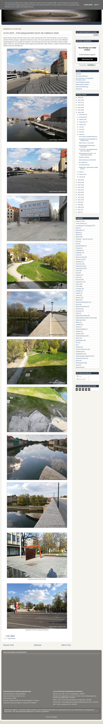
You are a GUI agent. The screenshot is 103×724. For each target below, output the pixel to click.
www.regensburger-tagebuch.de (25, 711)
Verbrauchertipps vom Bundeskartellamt (14, 694)
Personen (78, 311)
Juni (80, 129)
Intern (77, 270)
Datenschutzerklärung (82, 86)
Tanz (77, 342)
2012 (79, 197)
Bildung (78, 232)
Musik (77, 300)
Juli (80, 127)
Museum (78, 297)
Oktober (81, 119)
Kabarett (78, 275)
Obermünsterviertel (81, 306)
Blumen (78, 234)
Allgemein (78, 221)
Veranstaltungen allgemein (83, 356)
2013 (79, 194)
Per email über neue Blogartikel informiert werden (84, 79)
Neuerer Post (8, 645)
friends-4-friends (80, 257)
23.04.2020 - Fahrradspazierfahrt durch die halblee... (88, 150)
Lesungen (78, 288)
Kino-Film (78, 279)
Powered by (87, 65)
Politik (77, 313)
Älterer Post (66, 645)
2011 (79, 199)
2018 (79, 182)
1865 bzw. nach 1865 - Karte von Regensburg (66, 694)
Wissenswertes (80, 363)
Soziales (78, 333)
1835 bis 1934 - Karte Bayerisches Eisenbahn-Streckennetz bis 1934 (72, 702)
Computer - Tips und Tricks (83, 239)
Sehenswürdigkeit (81, 329)
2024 (79, 102)
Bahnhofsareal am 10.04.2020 (87, 160)
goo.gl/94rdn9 (44, 711)
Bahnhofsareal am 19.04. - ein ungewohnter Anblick (87, 154)
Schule (78, 327)
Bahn (77, 228)
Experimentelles (80, 246)
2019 (79, 180)
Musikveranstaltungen (82, 302)
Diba (77, 241)
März (80, 172)
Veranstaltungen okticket (83, 82)
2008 (79, 207)
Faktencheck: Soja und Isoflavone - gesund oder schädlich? (20, 702)
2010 (79, 202)
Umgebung (79, 351)
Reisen (78, 322)
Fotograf (78, 248)
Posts (79, 376)
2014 (79, 192)
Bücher (78, 237)
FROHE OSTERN (84, 157)
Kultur (77, 284)
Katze (77, 277)
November (82, 117)
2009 (79, 204)
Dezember (82, 114)
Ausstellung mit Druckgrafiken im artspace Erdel (88, 139)
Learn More (88, 5)
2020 (79, 112)
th (76, 344)
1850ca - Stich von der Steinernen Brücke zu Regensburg (69, 700)
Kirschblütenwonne (84, 165)
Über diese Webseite (81, 76)
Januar (81, 177)
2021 (79, 110)
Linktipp (78, 291)
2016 (79, 187)
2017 (79, 185)
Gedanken (79, 261)
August (81, 124)
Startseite (37, 645)
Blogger (55, 717)
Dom (77, 243)
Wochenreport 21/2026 (9, 698)
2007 (79, 209)
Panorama (79, 308)
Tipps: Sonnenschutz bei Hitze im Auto (14, 696)
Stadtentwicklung (80, 336)
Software (78, 331)
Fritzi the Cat (79, 259)
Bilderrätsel (79, 230)
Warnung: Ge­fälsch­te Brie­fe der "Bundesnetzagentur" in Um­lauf (21, 700)
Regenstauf (79, 320)
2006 (79, 212)
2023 (79, 105)
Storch (77, 338)
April (80, 134)
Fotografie (78, 252)
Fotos (77, 255)
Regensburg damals (81, 315)
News (77, 304)
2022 (79, 107)
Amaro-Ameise (80, 223)
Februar (81, 174)
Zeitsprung (79, 367)
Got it (96, 5)
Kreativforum (79, 282)
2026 (79, 97)
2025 (79, 100)
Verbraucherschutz (81, 358)
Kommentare (81, 379)
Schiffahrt (78, 324)
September (82, 122)
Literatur (78, 293)
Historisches (79, 266)
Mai (80, 132)
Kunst (77, 286)
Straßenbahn (79, 340)
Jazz (77, 273)
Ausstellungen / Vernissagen (84, 225)
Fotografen (79, 250)
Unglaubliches (80, 353)
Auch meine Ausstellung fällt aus (88, 136)
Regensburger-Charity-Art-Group (85, 318)
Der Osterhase (83, 162)
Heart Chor (79, 264)
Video (77, 360)
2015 (79, 190)
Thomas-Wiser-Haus (81, 349)
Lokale (77, 295)
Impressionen (11, 638)
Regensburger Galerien (82, 84)
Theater (78, 347)
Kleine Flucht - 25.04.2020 (86, 143)
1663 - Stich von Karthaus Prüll (61, 704)
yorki (77, 365)
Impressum (79, 89)
